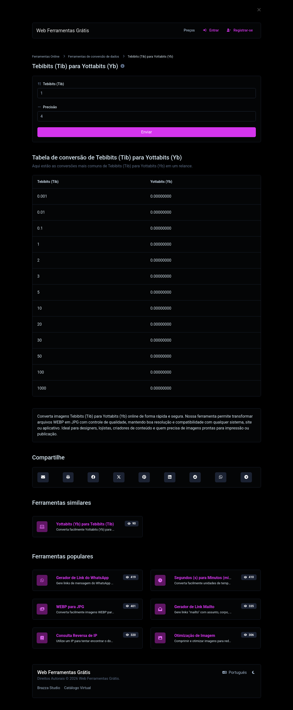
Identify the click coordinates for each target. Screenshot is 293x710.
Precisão (47, 107)
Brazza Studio (48, 688)
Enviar (146, 132)
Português (234, 672)
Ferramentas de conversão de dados (93, 56)
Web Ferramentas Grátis (62, 30)
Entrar (211, 30)
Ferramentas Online (46, 56)
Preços (189, 30)
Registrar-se (240, 30)
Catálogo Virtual (77, 688)
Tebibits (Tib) (50, 84)
